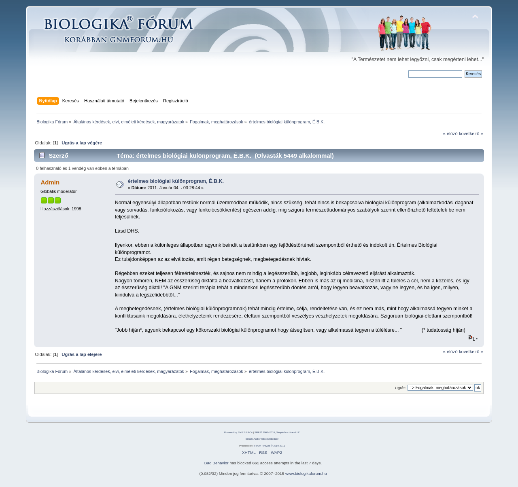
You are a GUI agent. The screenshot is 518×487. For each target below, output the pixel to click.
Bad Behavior (216, 463)
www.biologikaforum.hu (306, 473)
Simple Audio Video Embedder (262, 439)
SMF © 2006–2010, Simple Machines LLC (277, 432)
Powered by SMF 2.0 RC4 (238, 432)
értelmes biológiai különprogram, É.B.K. (176, 181)
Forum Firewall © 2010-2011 (269, 446)
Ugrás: (400, 387)
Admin (49, 182)
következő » (471, 133)
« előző (450, 133)
